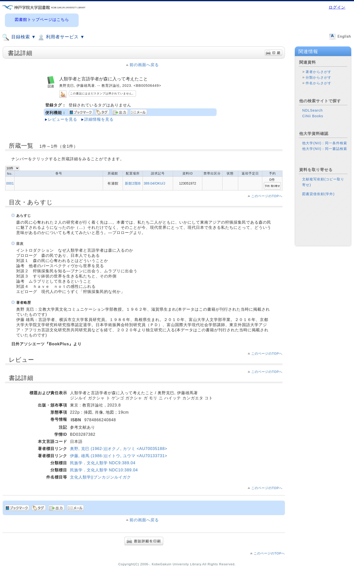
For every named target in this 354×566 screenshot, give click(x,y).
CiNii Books (312, 116)
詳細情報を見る (99, 119)
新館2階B (133, 183)
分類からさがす (318, 77)
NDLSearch (312, 110)
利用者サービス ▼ (61, 37)
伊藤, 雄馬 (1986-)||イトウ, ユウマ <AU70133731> (118, 456)
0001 (10, 183)
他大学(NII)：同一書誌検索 (324, 149)
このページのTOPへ (266, 196)
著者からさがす (318, 72)
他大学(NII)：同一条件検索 (324, 143)
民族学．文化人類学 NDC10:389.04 (104, 470)
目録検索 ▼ (19, 37)
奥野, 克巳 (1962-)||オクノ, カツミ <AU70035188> (118, 449)
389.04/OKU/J (154, 183)
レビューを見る (62, 119)
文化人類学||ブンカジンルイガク (100, 477)
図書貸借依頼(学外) (318, 194)
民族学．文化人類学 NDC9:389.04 (102, 463)
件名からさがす (318, 83)
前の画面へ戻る (144, 65)
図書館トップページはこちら (42, 19)
